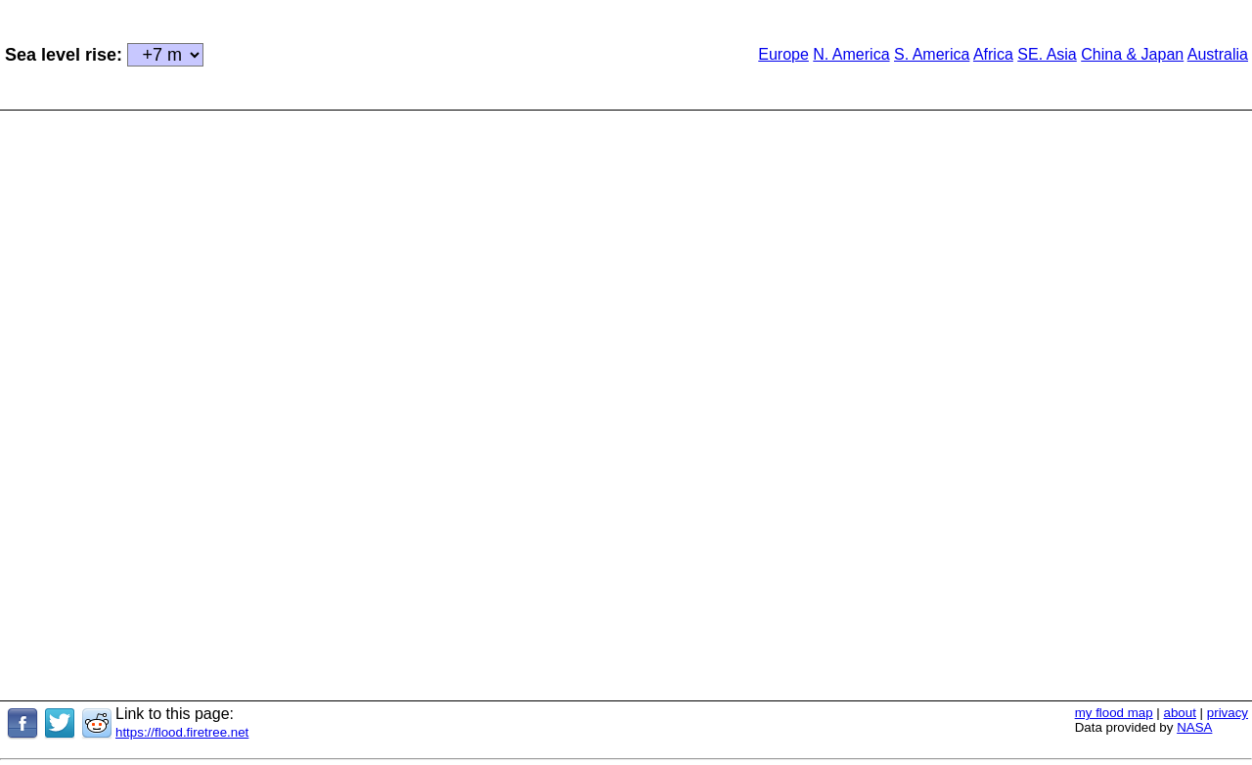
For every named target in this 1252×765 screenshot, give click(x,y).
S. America (931, 54)
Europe (783, 54)
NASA (1194, 727)
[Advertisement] (449, 53)
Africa (993, 54)
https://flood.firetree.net (181, 732)
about (1180, 712)
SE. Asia (1046, 54)
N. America (851, 54)
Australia (1217, 54)
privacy (1227, 712)
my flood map (1114, 712)
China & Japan (1132, 54)
